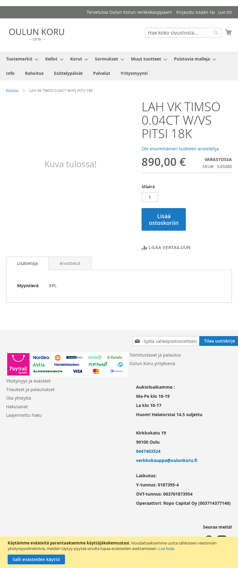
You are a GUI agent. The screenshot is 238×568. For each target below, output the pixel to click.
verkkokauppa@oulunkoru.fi (166, 460)
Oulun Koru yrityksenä (152, 363)
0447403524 (148, 451)
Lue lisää (166, 548)
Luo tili (225, 12)
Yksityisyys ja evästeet (28, 381)
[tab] (27, 263)
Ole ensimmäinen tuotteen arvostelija (180, 149)
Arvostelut (70, 263)
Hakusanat (17, 406)
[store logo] (36, 34)
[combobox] (183, 33)
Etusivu (12, 90)
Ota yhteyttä (18, 398)
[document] (120, 552)
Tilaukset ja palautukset (30, 389)
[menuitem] (20, 59)
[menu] (119, 66)
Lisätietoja (27, 263)
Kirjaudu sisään (192, 12)
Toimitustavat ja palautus (155, 355)
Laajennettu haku (24, 415)
